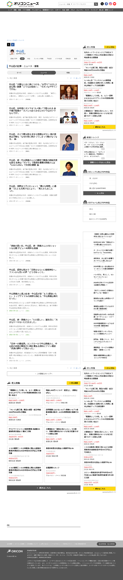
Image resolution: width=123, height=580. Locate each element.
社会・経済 (65, 10)
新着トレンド (109, 10)
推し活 (101, 10)
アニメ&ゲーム (36, 10)
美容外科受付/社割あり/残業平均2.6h (98, 462)
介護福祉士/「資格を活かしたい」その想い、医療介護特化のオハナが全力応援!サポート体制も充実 (98, 113)
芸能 (15, 10)
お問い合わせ (45, 544)
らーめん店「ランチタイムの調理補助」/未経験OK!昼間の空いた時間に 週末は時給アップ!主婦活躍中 (98, 82)
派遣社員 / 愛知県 (25, 396)
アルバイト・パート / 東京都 (62, 471)
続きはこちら (45, 488)
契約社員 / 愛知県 (25, 454)
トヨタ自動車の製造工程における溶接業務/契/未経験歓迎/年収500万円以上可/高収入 (98, 449)
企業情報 (112, 544)
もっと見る (99, 193)
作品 (28, 58)
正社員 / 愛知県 (25, 434)
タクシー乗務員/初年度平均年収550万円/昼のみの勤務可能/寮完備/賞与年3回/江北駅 (99, 475)
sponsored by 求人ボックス (73, 493)
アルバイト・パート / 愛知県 (62, 415)
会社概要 (9, 544)
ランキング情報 (38, 58)
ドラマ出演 (58, 58)
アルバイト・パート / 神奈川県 (62, 396)
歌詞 (75, 58)
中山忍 (20, 51)
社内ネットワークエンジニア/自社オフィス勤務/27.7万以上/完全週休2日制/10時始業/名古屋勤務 (98, 54)
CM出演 (68, 58)
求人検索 (74, 383)
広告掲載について (32, 544)
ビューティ (80, 10)
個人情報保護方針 (80, 544)
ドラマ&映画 (26, 10)
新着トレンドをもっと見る (99, 162)
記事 (22, 58)
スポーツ (58, 10)
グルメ (73, 10)
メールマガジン (56, 544)
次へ (77, 78)
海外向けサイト (68, 544)
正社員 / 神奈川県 (62, 452)
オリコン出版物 (19, 544)
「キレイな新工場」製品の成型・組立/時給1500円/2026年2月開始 (98, 69)
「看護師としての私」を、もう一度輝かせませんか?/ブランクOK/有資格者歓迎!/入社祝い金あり (99, 98)
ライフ (87, 10)
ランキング (94, 10)
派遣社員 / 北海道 (25, 414)
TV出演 (49, 58)
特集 (68, 73)
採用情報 (103, 544)
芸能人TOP (13, 58)
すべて (19, 73)
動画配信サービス (48, 10)
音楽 (19, 10)
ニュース (44, 73)
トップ (10, 10)
